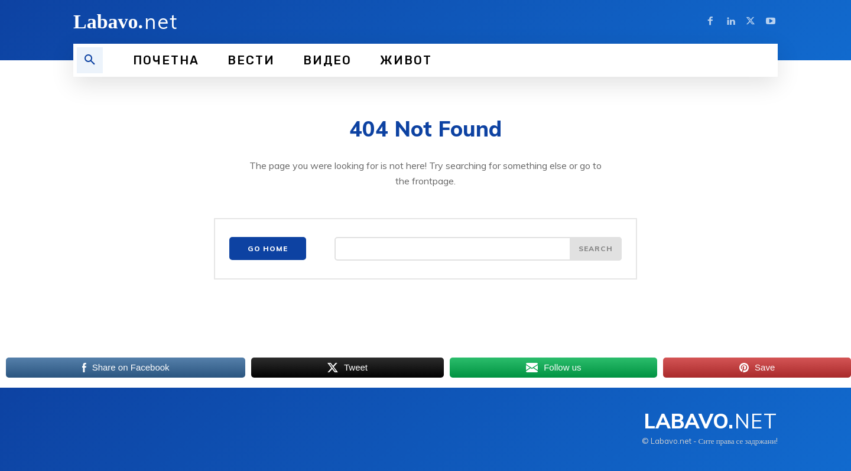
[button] (90, 60)
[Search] (596, 249)
